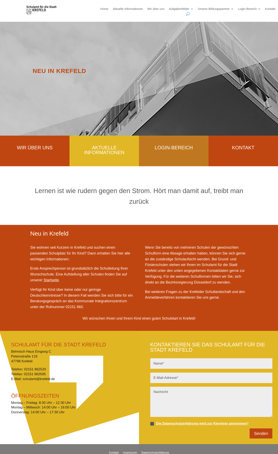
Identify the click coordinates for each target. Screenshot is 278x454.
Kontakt (270, 8)
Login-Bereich (247, 8)
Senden (261, 433)
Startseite (51, 280)
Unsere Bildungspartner (214, 8)
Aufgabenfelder (179, 8)
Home (104, 8)
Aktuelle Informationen (128, 8)
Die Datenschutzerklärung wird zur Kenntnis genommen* (202, 423)
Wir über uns (155, 8)
